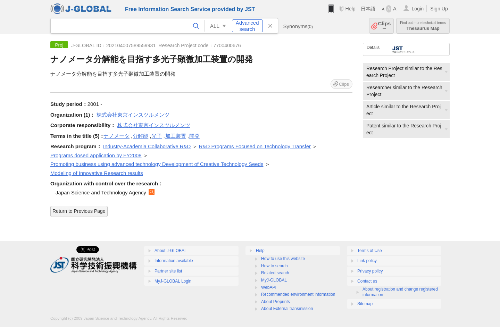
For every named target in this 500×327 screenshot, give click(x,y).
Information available (174, 260)
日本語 (368, 8)
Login (417, 8)
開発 (194, 136)
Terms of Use (369, 250)
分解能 (140, 136)
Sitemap (365, 303)
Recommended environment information (298, 294)
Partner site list (168, 271)
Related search (275, 272)
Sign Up (439, 8)
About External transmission (287, 308)
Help (350, 8)
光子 (156, 136)
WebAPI (268, 287)
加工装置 (175, 136)
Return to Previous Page (79, 211)
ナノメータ (116, 136)
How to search (274, 265)
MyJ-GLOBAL (274, 280)
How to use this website (283, 258)
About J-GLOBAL (171, 250)
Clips (384, 25)
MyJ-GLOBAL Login (173, 281)
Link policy (367, 260)
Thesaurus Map (423, 26)
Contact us (367, 281)
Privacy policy (370, 271)
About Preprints (275, 301)
